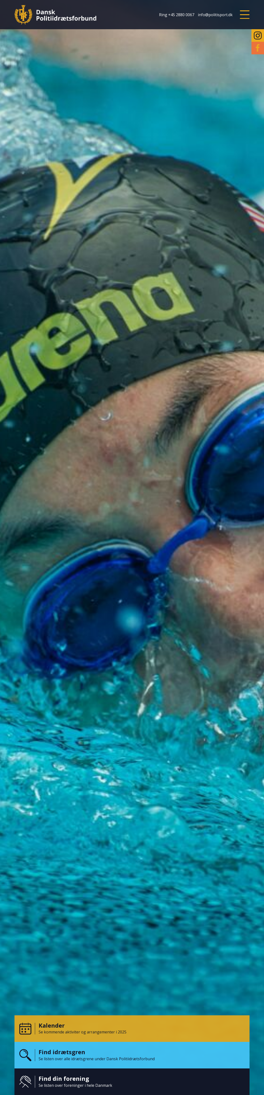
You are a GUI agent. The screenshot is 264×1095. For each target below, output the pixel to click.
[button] (245, 14)
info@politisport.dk (215, 14)
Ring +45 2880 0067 (176, 14)
